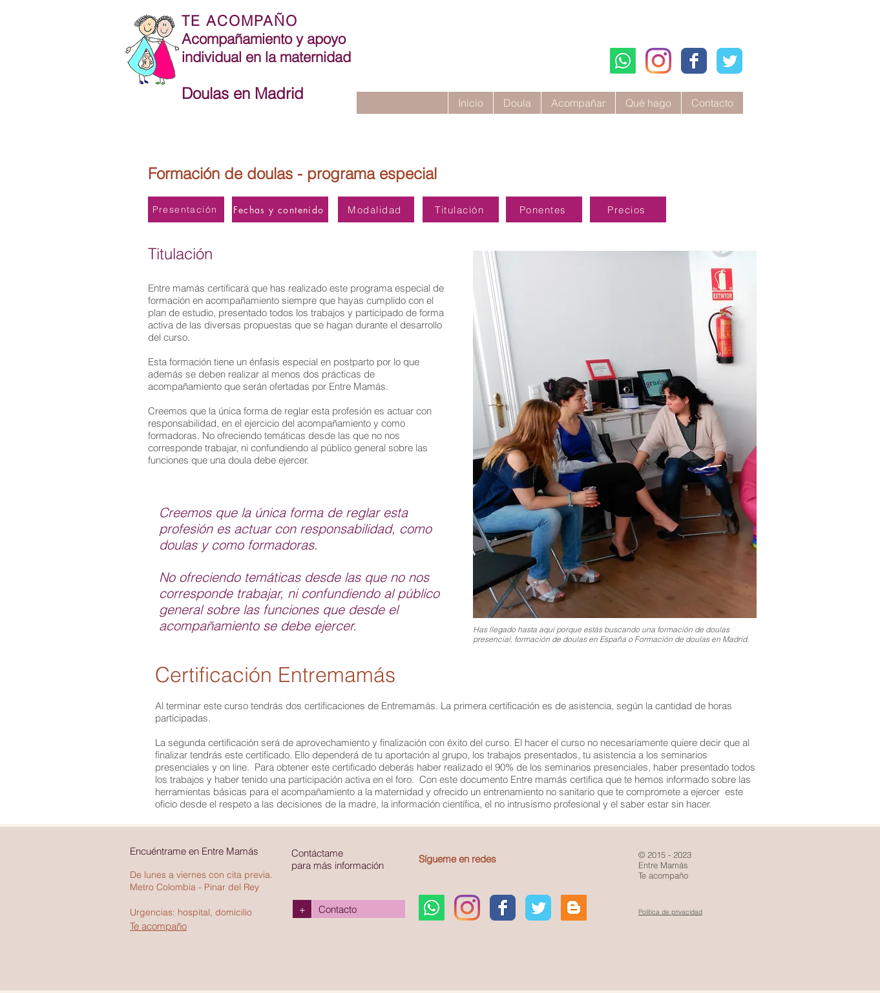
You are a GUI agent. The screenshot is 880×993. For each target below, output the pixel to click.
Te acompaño (158, 926)
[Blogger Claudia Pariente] (574, 908)
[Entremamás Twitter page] (729, 61)
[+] (302, 909)
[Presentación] (186, 209)
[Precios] (628, 209)
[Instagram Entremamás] (658, 61)
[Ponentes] (544, 209)
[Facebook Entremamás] (694, 61)
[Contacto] (358, 909)
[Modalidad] (376, 209)
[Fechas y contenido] (280, 209)
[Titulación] (461, 209)
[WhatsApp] (623, 61)
